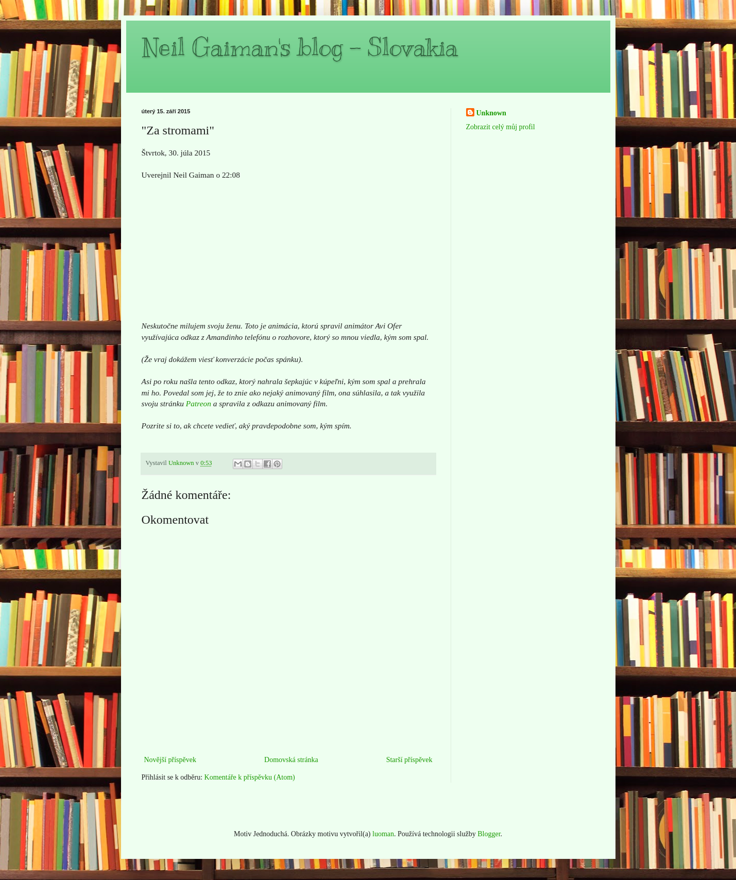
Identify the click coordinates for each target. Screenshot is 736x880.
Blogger (488, 834)
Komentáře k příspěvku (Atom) (249, 777)
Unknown (491, 113)
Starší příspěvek (409, 760)
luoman (383, 834)
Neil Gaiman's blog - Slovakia (300, 47)
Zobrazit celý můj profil (500, 127)
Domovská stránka (291, 760)
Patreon (198, 403)
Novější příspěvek (170, 760)
